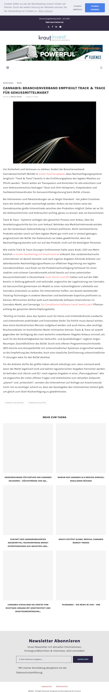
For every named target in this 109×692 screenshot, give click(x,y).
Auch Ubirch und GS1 (57, 277)
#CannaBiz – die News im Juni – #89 (81, 604)
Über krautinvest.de (54, 22)
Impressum (46, 686)
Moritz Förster (16, 97)
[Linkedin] (56, 27)
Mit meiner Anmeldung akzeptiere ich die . (41, 670)
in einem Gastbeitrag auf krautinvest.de (36, 254)
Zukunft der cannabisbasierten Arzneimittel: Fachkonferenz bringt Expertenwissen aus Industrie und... (28, 542)
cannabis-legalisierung (14, 403)
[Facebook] (52, 27)
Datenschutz (62, 686)
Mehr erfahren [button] (45, 11)
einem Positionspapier (52, 173)
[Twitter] (49, 27)
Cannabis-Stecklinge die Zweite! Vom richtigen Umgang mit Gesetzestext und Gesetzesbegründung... (28, 608)
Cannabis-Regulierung (37, 403)
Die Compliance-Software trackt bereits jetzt (67, 304)
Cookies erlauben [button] (95, 8)
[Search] (101, 68)
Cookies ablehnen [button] (77, 8)
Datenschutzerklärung (29, 672)
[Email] (60, 27)
